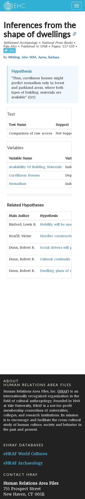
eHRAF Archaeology (23, 463)
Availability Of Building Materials (35, 167)
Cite (9, 50)
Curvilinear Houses (24, 175)
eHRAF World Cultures (25, 453)
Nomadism (17, 183)
